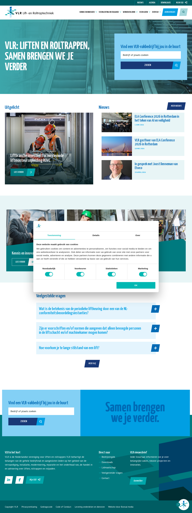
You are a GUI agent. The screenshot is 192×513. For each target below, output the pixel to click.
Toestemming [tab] (54, 235)
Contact (105, 478)
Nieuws (140, 3)
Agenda (152, 3)
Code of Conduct (63, 506)
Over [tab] (137, 235)
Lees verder (22, 172)
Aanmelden (138, 481)
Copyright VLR (11, 506)
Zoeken (159, 65)
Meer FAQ (92, 363)
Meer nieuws (176, 106)
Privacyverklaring (29, 506)
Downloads (166, 3)
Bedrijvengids (170, 12)
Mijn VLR (181, 3)
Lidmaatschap (109, 467)
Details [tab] (96, 235)
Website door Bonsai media (120, 506)
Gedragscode (46, 506)
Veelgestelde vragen (112, 472)
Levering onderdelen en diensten (90, 506)
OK (136, 285)
